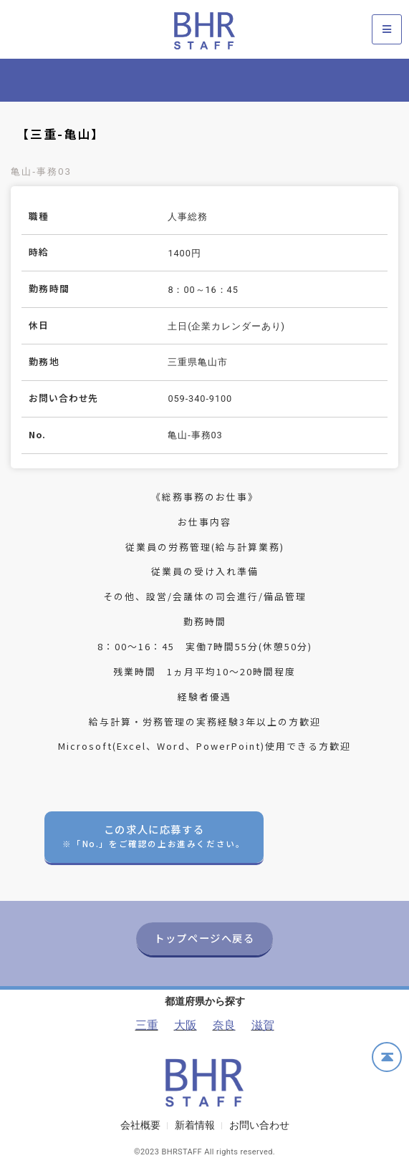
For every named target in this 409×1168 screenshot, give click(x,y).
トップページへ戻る (204, 937)
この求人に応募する (153, 835)
